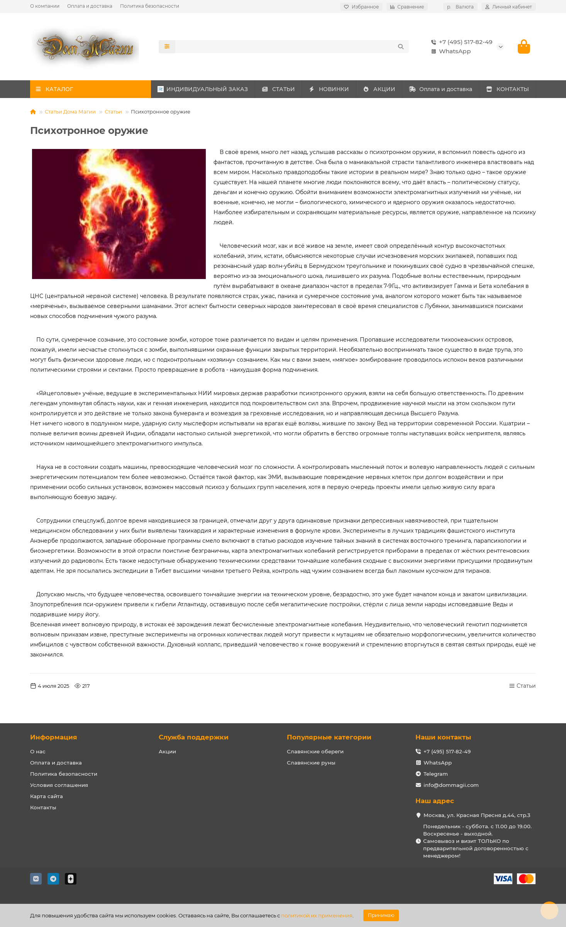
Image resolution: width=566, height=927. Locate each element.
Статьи (113, 111)
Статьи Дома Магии (70, 111)
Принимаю (381, 915)
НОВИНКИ (328, 89)
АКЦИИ (379, 89)
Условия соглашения (59, 785)
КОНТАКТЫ (507, 89)
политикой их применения (316, 915)
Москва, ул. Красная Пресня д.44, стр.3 (477, 815)
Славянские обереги (315, 751)
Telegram (436, 774)
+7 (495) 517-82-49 (460, 42)
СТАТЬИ (278, 89)
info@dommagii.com (451, 785)
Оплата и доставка (89, 6)
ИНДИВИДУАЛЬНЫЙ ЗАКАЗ (203, 89)
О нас (38, 751)
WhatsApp (449, 51)
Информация (53, 737)
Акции (167, 751)
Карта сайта (46, 796)
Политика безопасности (149, 6)
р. (460, 7)
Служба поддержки (194, 737)
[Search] (292, 46)
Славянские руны (311, 763)
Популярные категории (329, 737)
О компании (44, 6)
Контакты (43, 807)
